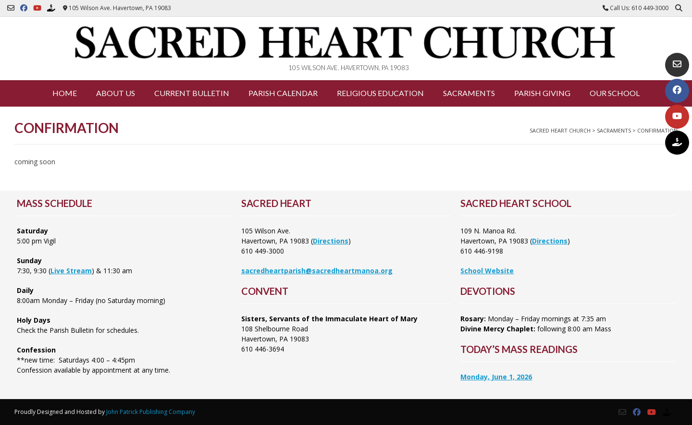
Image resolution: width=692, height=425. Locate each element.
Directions (330, 240)
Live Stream (71, 270)
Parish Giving (542, 92)
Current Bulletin (191, 92)
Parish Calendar (283, 92)
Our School (615, 92)
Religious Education (380, 92)
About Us (115, 92)
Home (64, 92)
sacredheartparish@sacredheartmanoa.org (317, 270)
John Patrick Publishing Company (150, 412)
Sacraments (469, 92)
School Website (487, 270)
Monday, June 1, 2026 (496, 376)
